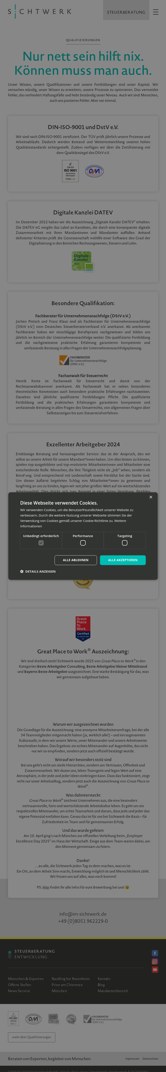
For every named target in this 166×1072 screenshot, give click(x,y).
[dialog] (83, 536)
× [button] (150, 497)
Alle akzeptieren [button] (122, 560)
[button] (38, 571)
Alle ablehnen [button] (75, 560)
